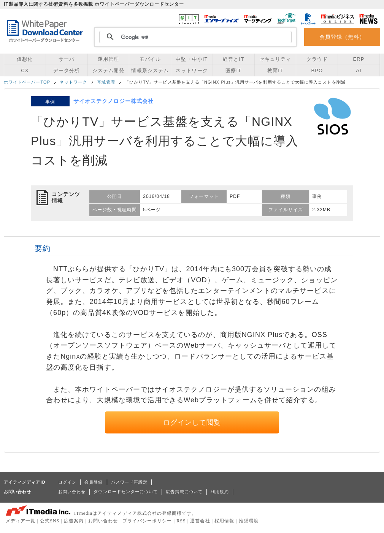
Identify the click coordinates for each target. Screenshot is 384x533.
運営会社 (200, 521)
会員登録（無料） (342, 37)
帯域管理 (106, 82)
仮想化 (25, 59)
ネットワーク (192, 70)
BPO (317, 70)
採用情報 (224, 521)
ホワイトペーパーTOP (27, 82)
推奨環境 (249, 521)
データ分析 (66, 70)
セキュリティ (275, 59)
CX (25, 70)
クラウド (317, 59)
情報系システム (149, 70)
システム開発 (108, 70)
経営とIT (233, 59)
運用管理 (108, 59)
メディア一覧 (20, 521)
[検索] (194, 37)
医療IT (233, 70)
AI (358, 70)
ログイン (67, 482)
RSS (181, 521)
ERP (359, 59)
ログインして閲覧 (192, 422)
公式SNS (49, 521)
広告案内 (74, 521)
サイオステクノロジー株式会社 (113, 101)
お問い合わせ (72, 491)
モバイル (150, 59)
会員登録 (93, 482)
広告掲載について (184, 491)
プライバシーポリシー (147, 521)
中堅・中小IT (192, 59)
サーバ (67, 59)
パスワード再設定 (129, 482)
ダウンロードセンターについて (126, 491)
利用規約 (220, 491)
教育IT (275, 70)
